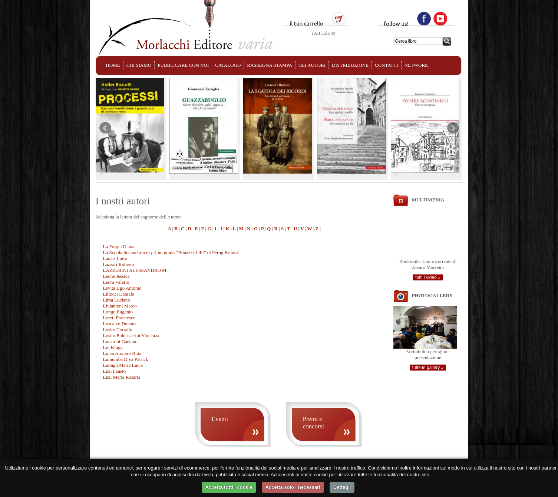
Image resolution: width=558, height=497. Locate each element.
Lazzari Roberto (118, 264)
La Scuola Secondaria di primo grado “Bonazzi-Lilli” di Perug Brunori (171, 252)
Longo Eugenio (118, 312)
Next (453, 128)
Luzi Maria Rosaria (122, 377)
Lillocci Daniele (118, 294)
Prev (105, 128)
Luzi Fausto (114, 371)
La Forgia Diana (119, 246)
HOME (113, 65)
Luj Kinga (113, 347)
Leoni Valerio (116, 282)
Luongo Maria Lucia (123, 365)
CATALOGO (228, 65)
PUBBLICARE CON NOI (183, 65)
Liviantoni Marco (120, 306)
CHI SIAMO (139, 65)
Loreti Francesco (119, 317)
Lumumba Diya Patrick (125, 359)
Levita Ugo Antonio (122, 288)
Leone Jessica (116, 276)
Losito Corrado (117, 329)
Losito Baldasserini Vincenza (131, 335)
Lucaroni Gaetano (120, 341)
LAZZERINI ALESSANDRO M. (135, 270)
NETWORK (417, 65)
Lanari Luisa (115, 258)
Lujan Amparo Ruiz (122, 353)
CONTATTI (386, 65)
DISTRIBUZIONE (350, 65)
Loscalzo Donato (119, 323)
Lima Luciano (116, 300)
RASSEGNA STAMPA (269, 65)
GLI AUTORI (312, 65)
